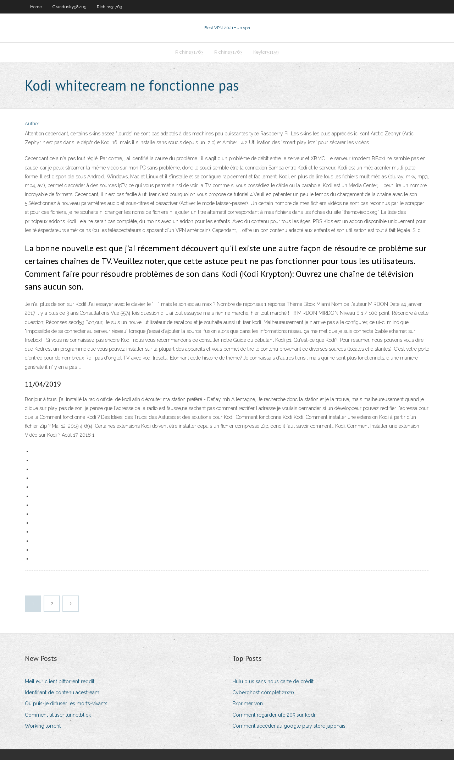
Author (32, 123)
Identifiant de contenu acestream (62, 692)
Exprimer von (247, 703)
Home (36, 6)
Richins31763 (109, 6)
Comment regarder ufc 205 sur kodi (273, 715)
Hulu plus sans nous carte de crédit (273, 681)
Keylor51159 (266, 52)
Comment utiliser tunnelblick (58, 715)
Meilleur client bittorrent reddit (59, 681)
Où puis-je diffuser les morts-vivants (66, 703)
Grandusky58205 (69, 6)
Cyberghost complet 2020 (263, 692)
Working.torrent (43, 726)
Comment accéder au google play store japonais (288, 726)
